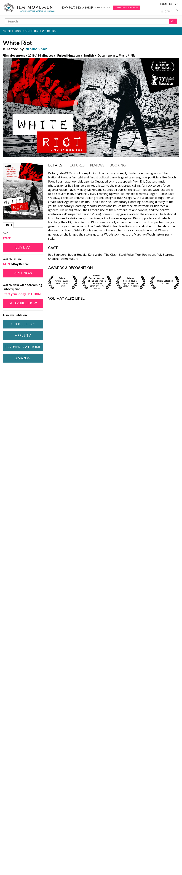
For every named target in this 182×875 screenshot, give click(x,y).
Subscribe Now (23, 303)
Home (7, 31)
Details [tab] (55, 165)
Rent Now (23, 273)
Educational (103, 7)
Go (173, 21)
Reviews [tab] (97, 165)
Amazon (22, 358)
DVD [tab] (8, 224)
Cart (172, 4)
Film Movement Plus (124, 7)
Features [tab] (76, 165)
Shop (89, 8)
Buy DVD (22, 247)
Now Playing (71, 8)
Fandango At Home (23, 346)
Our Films (31, 31)
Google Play (23, 324)
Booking (118, 165)
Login (163, 4)
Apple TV (23, 335)
